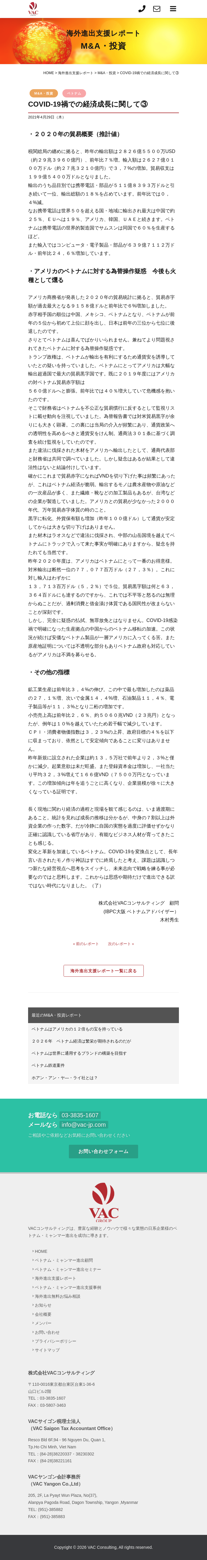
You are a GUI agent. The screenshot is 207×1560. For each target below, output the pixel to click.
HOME (41, 1251)
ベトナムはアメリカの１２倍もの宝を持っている (77, 1029)
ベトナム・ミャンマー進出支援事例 (68, 1287)
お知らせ (43, 1305)
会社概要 (43, 1314)
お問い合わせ (47, 1332)
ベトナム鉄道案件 (48, 1065)
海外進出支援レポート (55, 1278)
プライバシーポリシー (55, 1341)
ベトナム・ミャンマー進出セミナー (68, 1269)
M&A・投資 (43, 93)
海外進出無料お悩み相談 (57, 1296)
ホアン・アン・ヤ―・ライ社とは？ (65, 1077)
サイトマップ (47, 1350)
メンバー (43, 1323)
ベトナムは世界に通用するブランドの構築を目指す (79, 1053)
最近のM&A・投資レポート (57, 1015)
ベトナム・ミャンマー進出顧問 (64, 1260)
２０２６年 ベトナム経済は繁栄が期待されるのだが (81, 1041)
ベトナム (74, 93)
